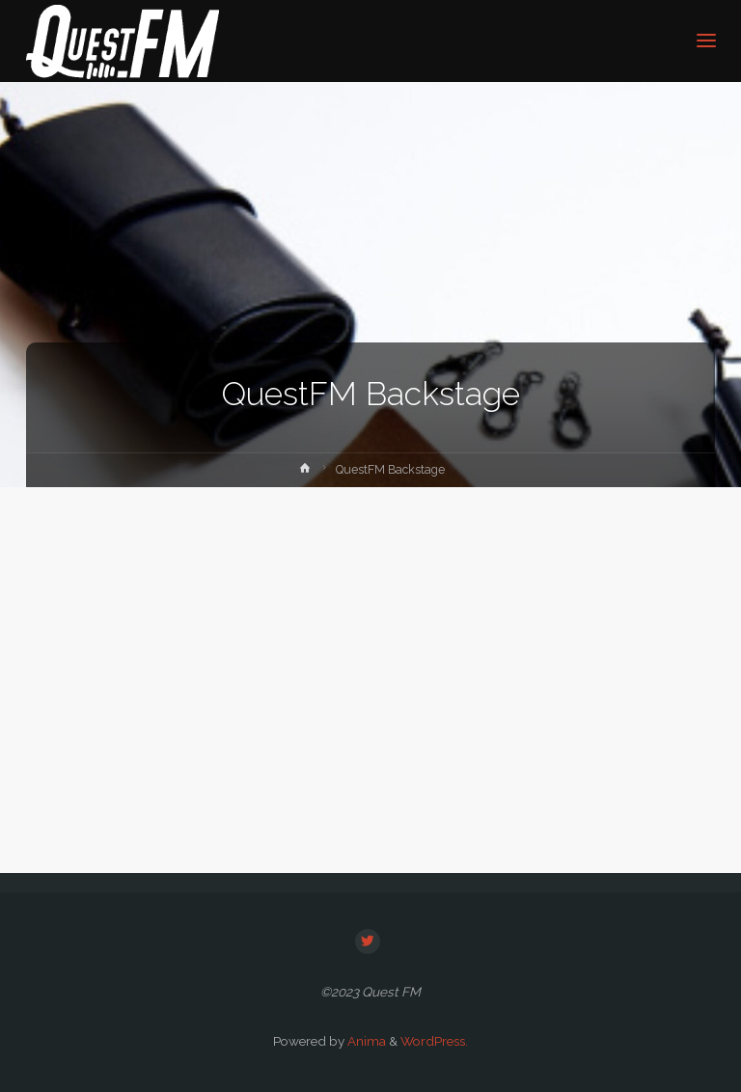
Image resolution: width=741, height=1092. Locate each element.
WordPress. (434, 1041)
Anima (365, 1041)
